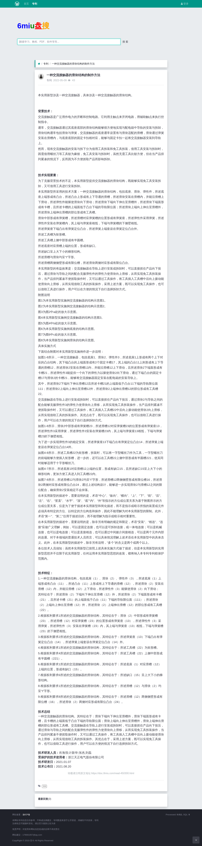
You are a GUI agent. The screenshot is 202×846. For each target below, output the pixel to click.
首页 (26, 3)
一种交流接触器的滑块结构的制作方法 (73, 63)
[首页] (39, 64)
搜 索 (125, 41)
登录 (184, 3)
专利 (34, 3)
